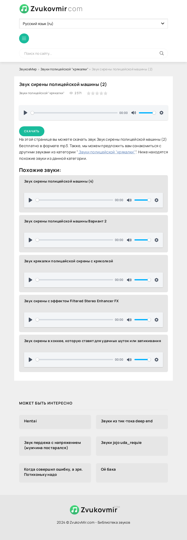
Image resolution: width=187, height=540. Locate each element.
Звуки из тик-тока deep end (127, 421)
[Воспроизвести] (26, 113)
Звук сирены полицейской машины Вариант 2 (65, 221)
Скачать (31, 131)
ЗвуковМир (28, 69)
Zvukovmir (56, 8)
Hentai (30, 421)
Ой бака (108, 469)
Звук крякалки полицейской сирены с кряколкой (68, 261)
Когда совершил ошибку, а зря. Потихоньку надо (53, 472)
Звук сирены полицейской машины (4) (59, 181)
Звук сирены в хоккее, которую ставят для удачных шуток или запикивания (92, 340)
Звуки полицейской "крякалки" (64, 69)
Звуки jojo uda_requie (121, 442)
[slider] (74, 112)
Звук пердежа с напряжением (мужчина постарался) (52, 445)
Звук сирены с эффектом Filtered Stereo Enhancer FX (71, 300)
